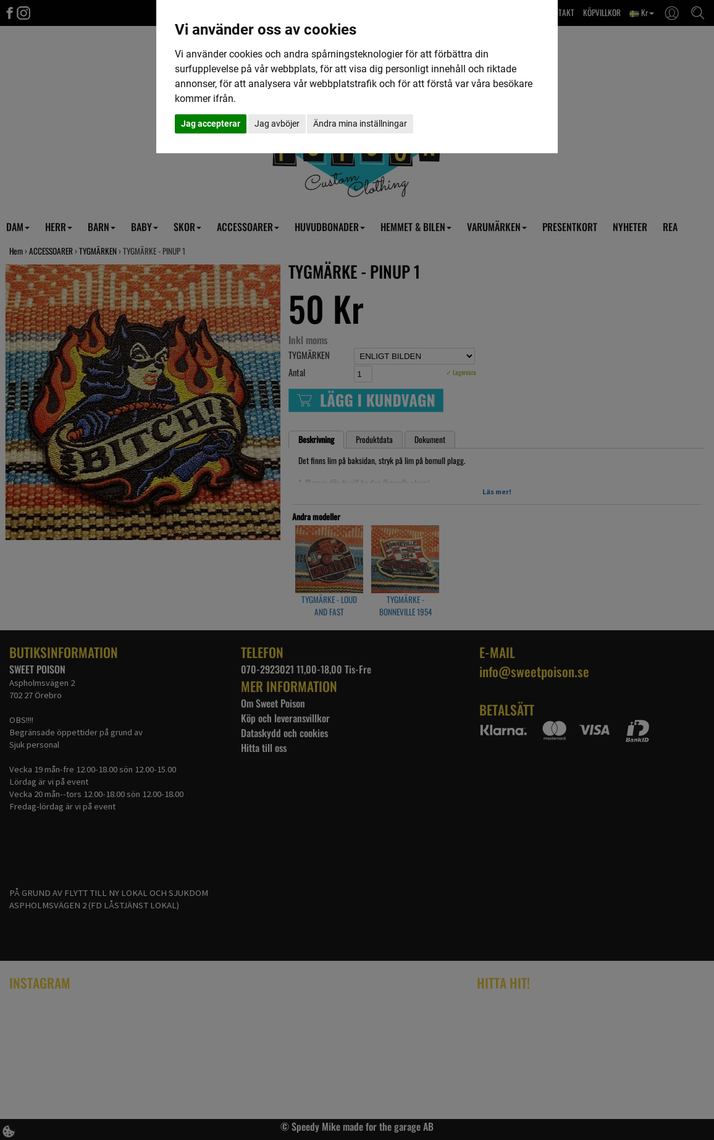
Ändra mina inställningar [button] (360, 124)
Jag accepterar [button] (210, 124)
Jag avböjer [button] (277, 124)
